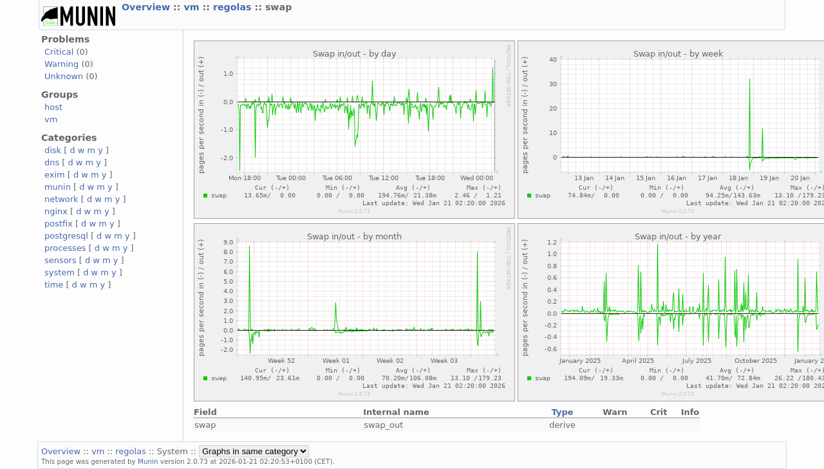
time (53, 285)
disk (52, 150)
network (61, 199)
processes (65, 248)
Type (563, 412)
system (59, 272)
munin (57, 187)
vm (192, 7)
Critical (58, 52)
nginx (56, 211)
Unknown (63, 76)
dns (51, 162)
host (53, 107)
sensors (60, 260)
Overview (147, 7)
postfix (58, 223)
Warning (61, 64)
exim (54, 174)
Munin (148, 461)
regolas (234, 7)
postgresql (66, 236)
